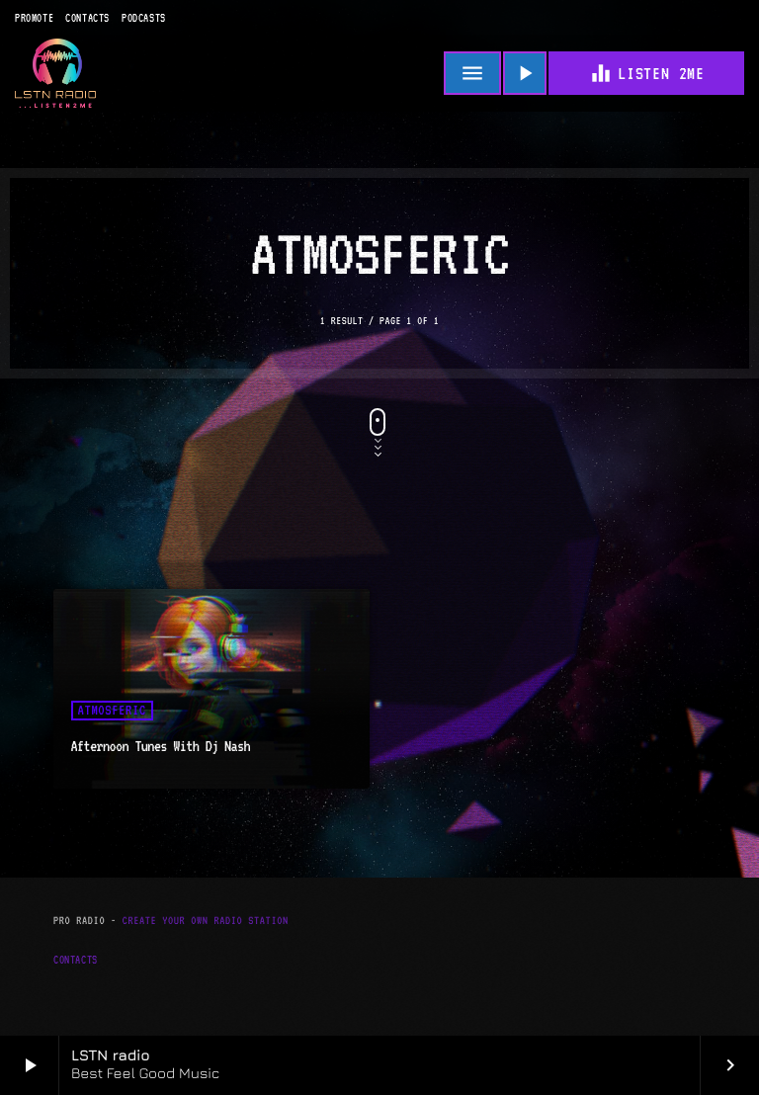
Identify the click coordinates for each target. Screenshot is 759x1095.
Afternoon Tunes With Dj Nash (160, 746)
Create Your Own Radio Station (206, 920)
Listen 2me (646, 73)
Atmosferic (112, 710)
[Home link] (55, 73)
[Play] (525, 73)
